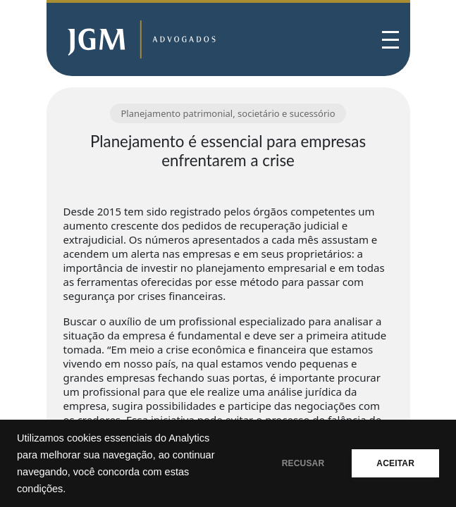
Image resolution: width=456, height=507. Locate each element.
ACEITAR (395, 463)
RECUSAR (303, 463)
